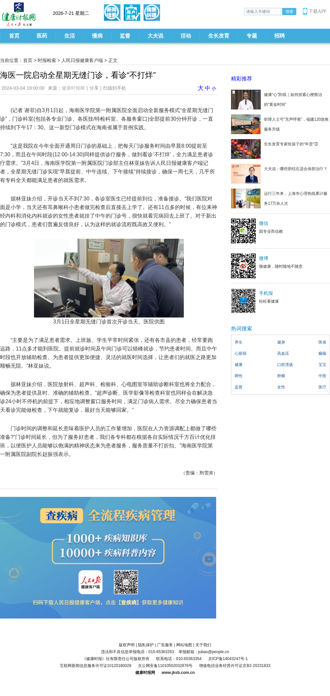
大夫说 (155, 36)
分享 (94, 88)
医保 (322, 342)
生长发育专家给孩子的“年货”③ (291, 144)
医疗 (322, 387)
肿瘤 (281, 376)
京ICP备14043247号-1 (228, 658)
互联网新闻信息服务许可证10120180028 (95, 665)
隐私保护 (146, 645)
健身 (281, 342)
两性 (239, 376)
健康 (239, 364)
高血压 (283, 353)
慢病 (97, 36)
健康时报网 (73, 88)
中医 (322, 376)
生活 (69, 36)
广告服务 (165, 645)
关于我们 (203, 645)
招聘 (279, 36)
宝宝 (322, 364)
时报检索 (47, 60)
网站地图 (184, 645)
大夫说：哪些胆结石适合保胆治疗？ (295, 168)
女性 (281, 387)
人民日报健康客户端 (82, 60)
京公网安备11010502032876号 (165, 665)
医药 (42, 36)
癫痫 (322, 353)
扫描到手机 (114, 88)
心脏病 (241, 353)
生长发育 (218, 36)
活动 (186, 36)
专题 (252, 36)
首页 (14, 36)
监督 (125, 36)
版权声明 (127, 645)
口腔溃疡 (285, 364)
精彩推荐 (241, 78)
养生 (239, 342)
